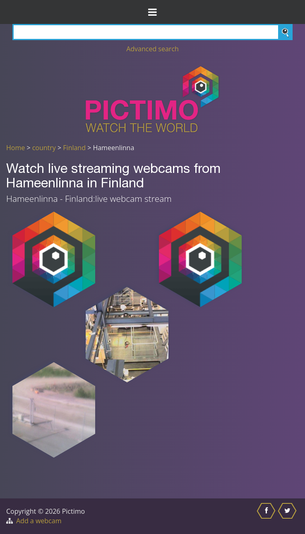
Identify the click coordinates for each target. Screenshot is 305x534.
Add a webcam (38, 520)
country (44, 147)
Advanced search (152, 48)
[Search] (152, 32)
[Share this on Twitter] (288, 516)
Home (15, 147)
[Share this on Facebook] (267, 516)
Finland (74, 147)
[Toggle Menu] (152, 12)
